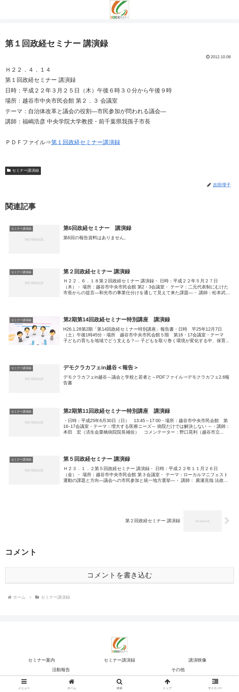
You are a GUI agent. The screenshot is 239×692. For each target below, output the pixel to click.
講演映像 (197, 661)
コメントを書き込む (119, 577)
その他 (178, 671)
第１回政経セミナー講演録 (85, 142)
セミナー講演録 (23, 170)
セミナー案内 (41, 661)
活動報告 (61, 671)
